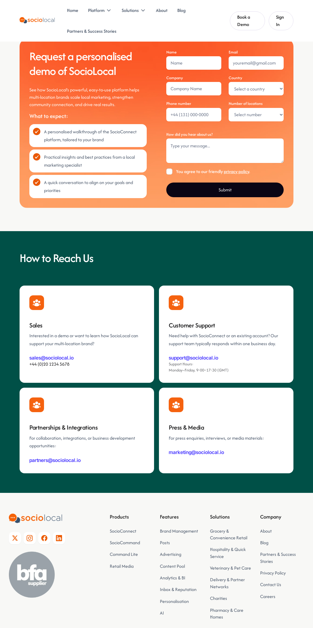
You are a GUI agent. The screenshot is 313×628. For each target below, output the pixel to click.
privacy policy (236, 171)
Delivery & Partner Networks (227, 582)
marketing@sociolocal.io (196, 452)
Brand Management (179, 531)
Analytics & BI (172, 577)
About (162, 10)
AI (162, 613)
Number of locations (246, 103)
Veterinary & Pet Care (230, 568)
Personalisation (174, 601)
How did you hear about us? (189, 134)
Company (174, 78)
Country (235, 78)
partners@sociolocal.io (55, 460)
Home (72, 10)
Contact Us (270, 584)
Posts (165, 542)
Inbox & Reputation (178, 589)
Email (233, 52)
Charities (218, 598)
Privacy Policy (273, 573)
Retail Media (122, 566)
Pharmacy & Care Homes (226, 613)
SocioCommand (125, 542)
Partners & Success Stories (91, 31)
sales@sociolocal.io (51, 358)
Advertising (170, 554)
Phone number (178, 103)
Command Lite (124, 554)
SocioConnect (123, 531)
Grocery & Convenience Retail (228, 534)
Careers (267, 596)
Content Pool (172, 566)
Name (171, 52)
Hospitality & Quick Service (228, 552)
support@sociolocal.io (193, 358)
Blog (181, 10)
